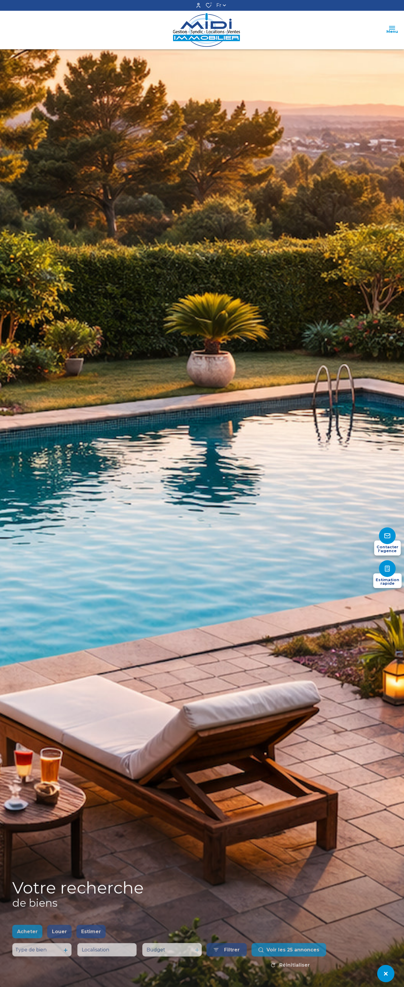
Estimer (91, 944)
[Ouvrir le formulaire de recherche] (226, 962)
